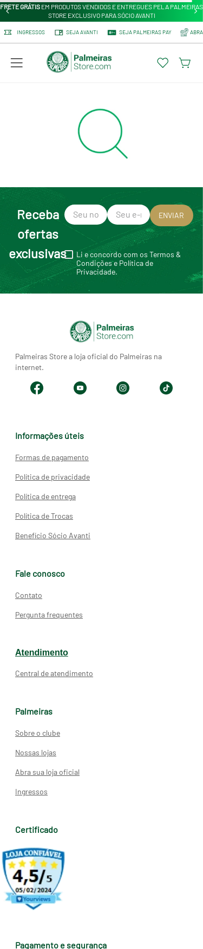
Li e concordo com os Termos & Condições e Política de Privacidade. (128, 263)
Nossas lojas (35, 752)
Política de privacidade (52, 476)
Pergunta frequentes (49, 614)
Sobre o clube (37, 732)
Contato (28, 595)
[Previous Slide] (8, 11)
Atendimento (41, 652)
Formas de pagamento (52, 457)
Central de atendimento (54, 673)
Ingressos (24, 32)
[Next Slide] (195, 11)
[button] (17, 63)
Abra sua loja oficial (47, 771)
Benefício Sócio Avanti (52, 535)
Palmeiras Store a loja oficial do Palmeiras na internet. (88, 362)
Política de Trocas (44, 515)
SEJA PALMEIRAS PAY (139, 32)
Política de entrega (45, 496)
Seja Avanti (76, 32)
